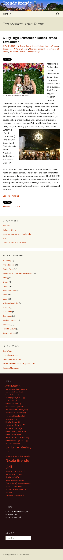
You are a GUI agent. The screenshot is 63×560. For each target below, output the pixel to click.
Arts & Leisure (8, 265)
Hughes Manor (50, 49)
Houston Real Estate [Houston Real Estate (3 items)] (14, 434)
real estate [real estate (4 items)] (19, 471)
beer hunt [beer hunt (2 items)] (10, 392)
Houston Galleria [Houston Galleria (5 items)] (15, 425)
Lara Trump (13, 51)
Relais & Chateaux (10, 320)
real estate (7, 311)
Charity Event (25, 46)
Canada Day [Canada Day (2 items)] (18, 392)
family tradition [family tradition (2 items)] (11, 401)
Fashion (41, 46)
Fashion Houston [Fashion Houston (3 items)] (13, 403)
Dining (34, 46)
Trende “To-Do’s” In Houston (14, 242)
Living (5, 299)
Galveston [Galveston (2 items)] (22, 407)
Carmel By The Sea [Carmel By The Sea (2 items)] (12, 395)
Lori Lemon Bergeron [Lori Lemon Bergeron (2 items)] (13, 444)
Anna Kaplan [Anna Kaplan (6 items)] (13, 385)
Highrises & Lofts (10, 230)
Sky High (36, 51)
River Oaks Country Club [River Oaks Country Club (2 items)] (14, 474)
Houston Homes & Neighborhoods (17, 234)
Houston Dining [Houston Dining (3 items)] (13, 422)
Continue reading (12, 195)
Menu (6, 14)
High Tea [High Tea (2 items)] (9, 416)
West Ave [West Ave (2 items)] (9, 492)
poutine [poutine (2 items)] (9, 471)
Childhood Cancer (36, 49)
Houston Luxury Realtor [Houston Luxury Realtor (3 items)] (16, 431)
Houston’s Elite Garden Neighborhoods (19, 363)
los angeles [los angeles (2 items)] (10, 456)
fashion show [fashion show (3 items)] (12, 406)
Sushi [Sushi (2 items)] (21, 480)
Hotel (5, 294)
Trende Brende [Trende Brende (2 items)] (18, 486)
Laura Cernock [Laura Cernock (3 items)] (12, 440)
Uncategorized (9, 333)
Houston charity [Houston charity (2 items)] (11, 419)
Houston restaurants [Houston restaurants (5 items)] (17, 437)
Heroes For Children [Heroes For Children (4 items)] (16, 412)
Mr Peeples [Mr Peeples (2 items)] (25, 456)
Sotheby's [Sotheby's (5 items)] (12, 477)
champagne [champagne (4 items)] (12, 397)
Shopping (7, 49)
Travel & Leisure (9, 329)
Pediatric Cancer (25, 51)
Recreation (7, 316)
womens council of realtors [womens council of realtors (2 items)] (15, 495)
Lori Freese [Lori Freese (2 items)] (23, 441)
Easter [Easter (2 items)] (22, 398)
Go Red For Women (11, 355)
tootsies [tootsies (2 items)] (9, 486)
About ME (6, 225)
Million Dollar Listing (11, 303)
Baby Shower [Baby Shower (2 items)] (22, 389)
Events (5, 282)
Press (5, 238)
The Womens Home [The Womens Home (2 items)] (24, 483)
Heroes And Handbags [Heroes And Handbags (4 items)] (17, 409)
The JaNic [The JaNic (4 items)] (11, 483)
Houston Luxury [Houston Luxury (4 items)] (14, 428)
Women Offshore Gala (12, 359)
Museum (6, 307)
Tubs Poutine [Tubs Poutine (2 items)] (11, 489)
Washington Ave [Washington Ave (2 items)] (22, 489)
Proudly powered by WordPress (16, 554)
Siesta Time (7, 351)
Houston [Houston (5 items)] (19, 415)
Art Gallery (7, 260)
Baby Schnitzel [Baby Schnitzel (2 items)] (11, 389)
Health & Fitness (51, 46)
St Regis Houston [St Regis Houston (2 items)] (12, 480)
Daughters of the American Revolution (18, 273)
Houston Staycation (11, 368)
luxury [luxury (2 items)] (18, 456)
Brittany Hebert (22, 49)
